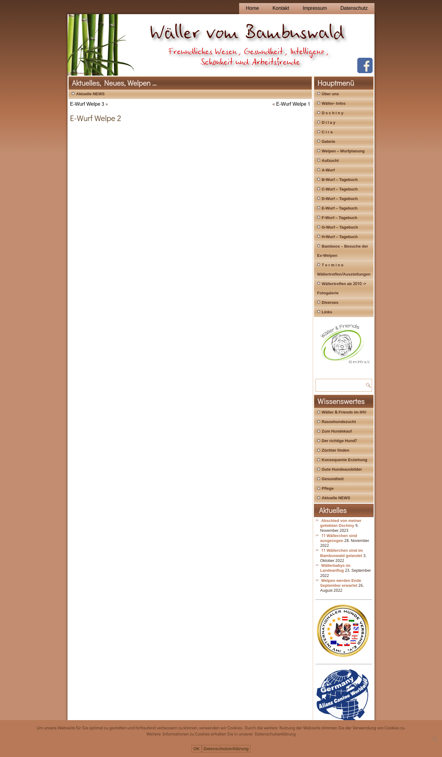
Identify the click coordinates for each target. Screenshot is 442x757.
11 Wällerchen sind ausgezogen (338, 538)
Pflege (328, 488)
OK (196, 748)
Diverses (330, 302)
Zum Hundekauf (337, 431)
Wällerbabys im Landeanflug (335, 568)
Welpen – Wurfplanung (343, 151)
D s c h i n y (332, 113)
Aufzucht (330, 160)
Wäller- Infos (334, 103)
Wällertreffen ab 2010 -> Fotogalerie (341, 288)
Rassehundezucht (339, 422)
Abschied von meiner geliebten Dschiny (340, 523)
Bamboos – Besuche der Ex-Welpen (342, 251)
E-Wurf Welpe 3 (87, 104)
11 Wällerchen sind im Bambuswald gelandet (341, 553)
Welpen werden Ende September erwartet (340, 583)
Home (252, 8)
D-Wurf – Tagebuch (340, 198)
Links (327, 312)
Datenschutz (354, 8)
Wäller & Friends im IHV (344, 412)
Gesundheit (333, 479)
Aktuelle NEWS (90, 94)
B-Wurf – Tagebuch (340, 179)
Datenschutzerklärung (226, 748)
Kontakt (281, 8)
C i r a (327, 132)
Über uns (330, 94)
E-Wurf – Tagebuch (340, 208)
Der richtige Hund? (339, 441)
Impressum (315, 8)
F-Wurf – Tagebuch (339, 218)
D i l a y (328, 122)
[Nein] (434, 738)
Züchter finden (335, 450)
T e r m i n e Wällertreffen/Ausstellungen (343, 270)
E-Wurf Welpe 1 (293, 104)
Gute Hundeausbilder (342, 469)
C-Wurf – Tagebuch (340, 189)
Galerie (328, 141)
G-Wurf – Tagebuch (340, 227)
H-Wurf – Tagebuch (340, 237)
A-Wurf (328, 170)
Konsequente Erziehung (344, 460)
